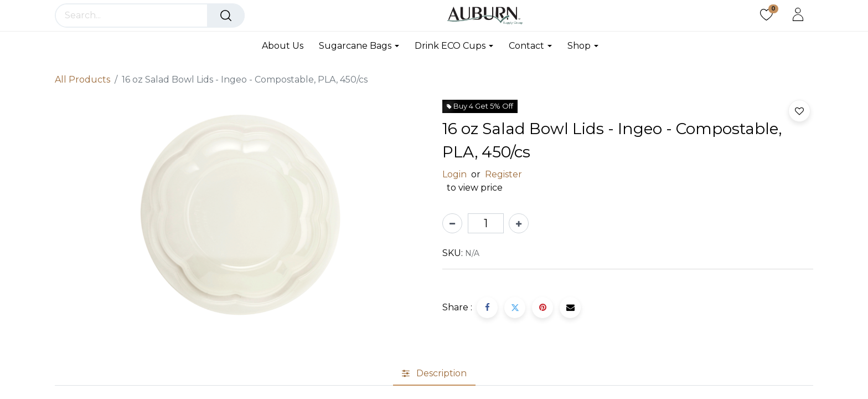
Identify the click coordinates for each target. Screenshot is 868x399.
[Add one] (519, 223)
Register (503, 174)
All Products (82, 79)
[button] (799, 111)
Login (454, 174)
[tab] (434, 373)
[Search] (226, 15)
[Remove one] (452, 223)
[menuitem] (286, 46)
